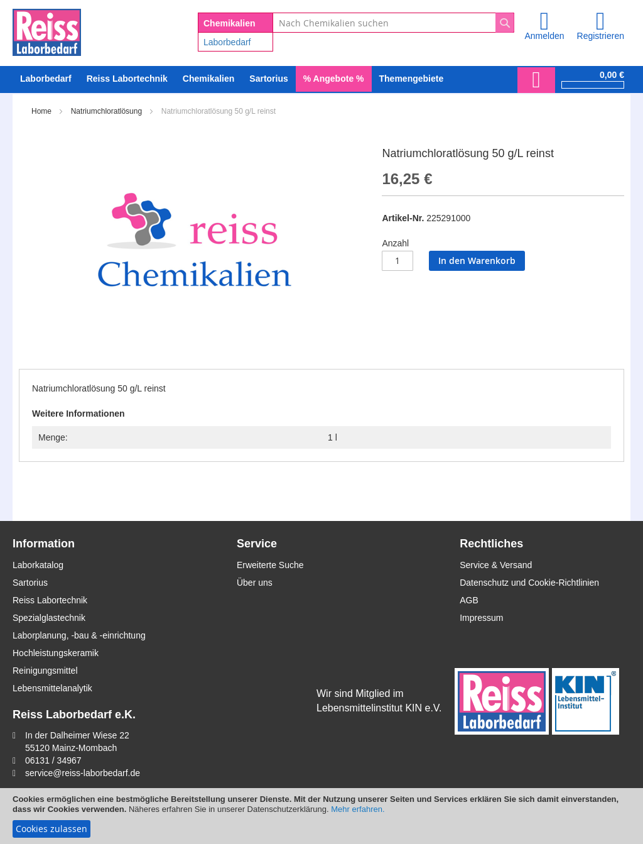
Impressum (481, 618)
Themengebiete (411, 79)
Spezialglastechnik (49, 618)
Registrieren (600, 36)
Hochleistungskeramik (56, 653)
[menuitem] (46, 79)
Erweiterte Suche (270, 565)
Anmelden (544, 36)
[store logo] (47, 30)
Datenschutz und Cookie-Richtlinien (529, 583)
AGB (469, 600)
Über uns (255, 583)
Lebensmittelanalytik (52, 688)
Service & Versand (496, 565)
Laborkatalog (38, 565)
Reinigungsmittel (45, 671)
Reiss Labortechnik (50, 600)
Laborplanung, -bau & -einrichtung (79, 635)
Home (41, 111)
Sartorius (30, 583)
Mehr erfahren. (357, 809)
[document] (321, 816)
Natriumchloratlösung (106, 111)
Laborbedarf (227, 42)
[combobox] (393, 23)
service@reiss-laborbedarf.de (82, 773)
